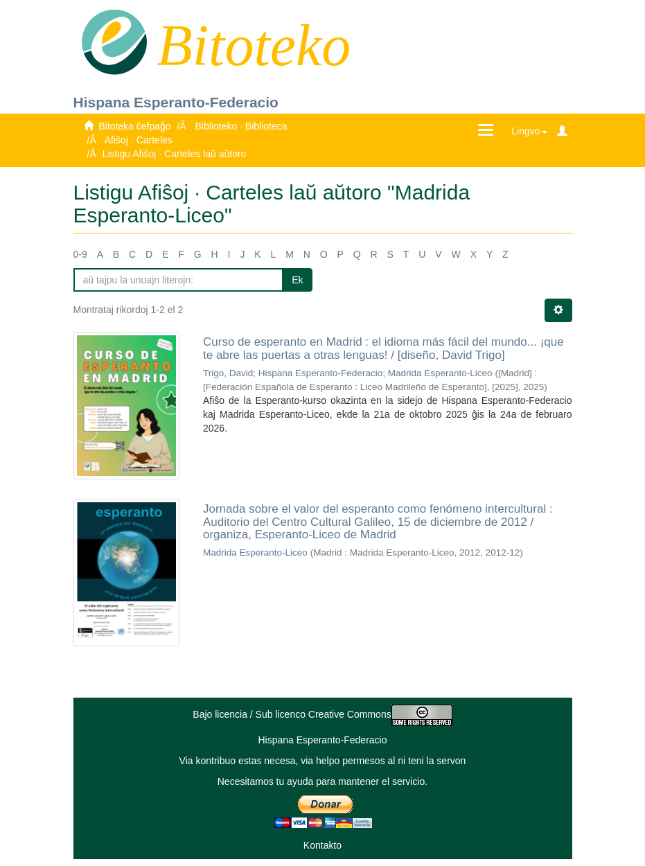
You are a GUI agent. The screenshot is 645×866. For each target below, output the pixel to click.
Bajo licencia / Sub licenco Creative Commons (322, 714)
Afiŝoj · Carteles (139, 139)
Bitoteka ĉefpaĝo (134, 126)
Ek (297, 279)
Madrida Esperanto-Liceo (440, 373)
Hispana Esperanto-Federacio (176, 102)
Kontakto (322, 845)
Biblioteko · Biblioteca (241, 126)
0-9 (80, 254)
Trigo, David (228, 373)
